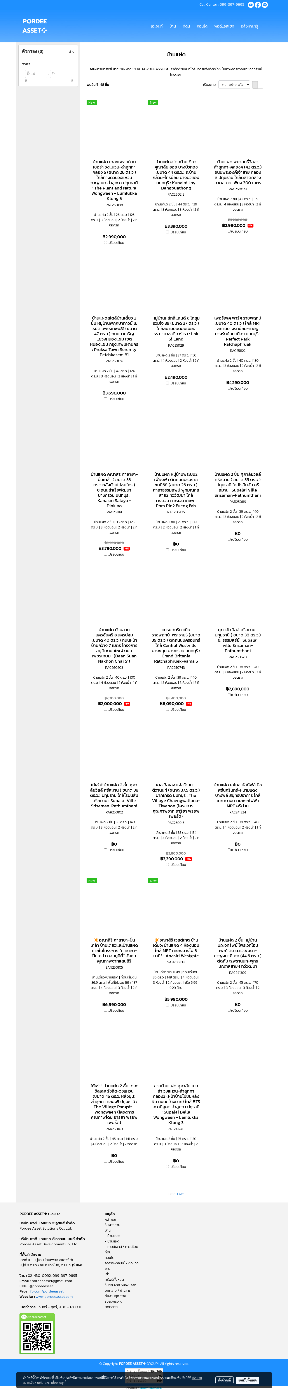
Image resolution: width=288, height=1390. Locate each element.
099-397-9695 (232, 4)
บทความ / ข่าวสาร (118, 1290)
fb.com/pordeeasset (47, 1291)
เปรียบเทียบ (116, 242)
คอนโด (202, 26)
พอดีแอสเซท (224, 26)
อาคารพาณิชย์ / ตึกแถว (121, 1263)
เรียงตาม (210, 84)
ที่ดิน (186, 26)
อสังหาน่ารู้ (249, 26)
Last (180, 1194)
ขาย (107, 1268)
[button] (265, 26)
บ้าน (172, 26)
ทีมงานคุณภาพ (116, 1295)
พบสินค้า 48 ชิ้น (98, 84)
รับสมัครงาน (113, 1301)
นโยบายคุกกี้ (58, 1382)
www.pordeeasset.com (54, 1296)
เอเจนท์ (157, 26)
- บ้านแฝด (112, 1241)
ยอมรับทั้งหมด (247, 1380)
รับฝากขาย (112, 1224)
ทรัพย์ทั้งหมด (114, 1279)
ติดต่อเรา (111, 1306)
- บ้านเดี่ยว (112, 1235)
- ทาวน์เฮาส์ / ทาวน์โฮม (121, 1246)
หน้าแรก (110, 1219)
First (171, 1194)
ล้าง (71, 51)
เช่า (107, 1274)
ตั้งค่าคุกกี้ (224, 1380)
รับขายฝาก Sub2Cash (120, 1284)
